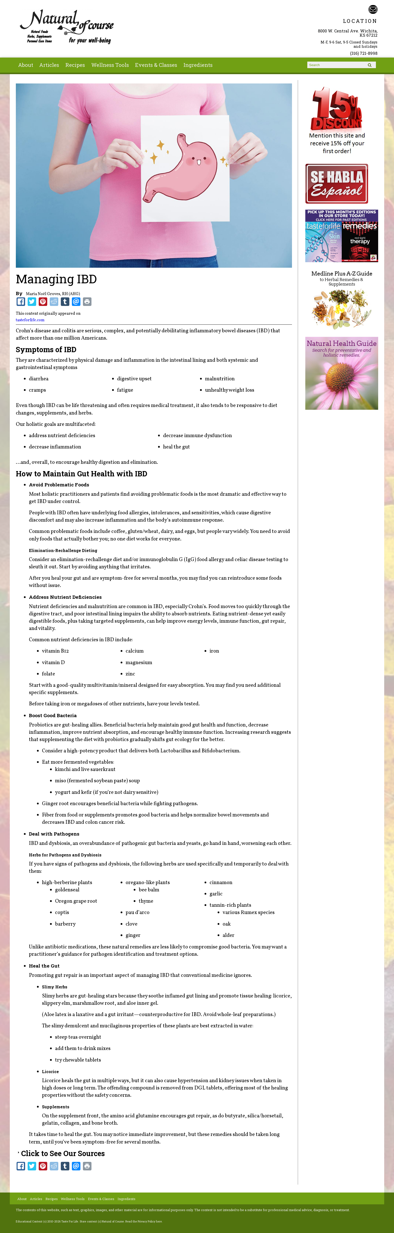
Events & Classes (156, 64)
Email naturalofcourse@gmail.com (373, 9)
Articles (49, 64)
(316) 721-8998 (363, 53)
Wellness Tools (110, 64)
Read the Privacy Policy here (143, 1221)
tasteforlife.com (30, 320)
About (25, 64)
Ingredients (198, 64)
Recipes (75, 64)
